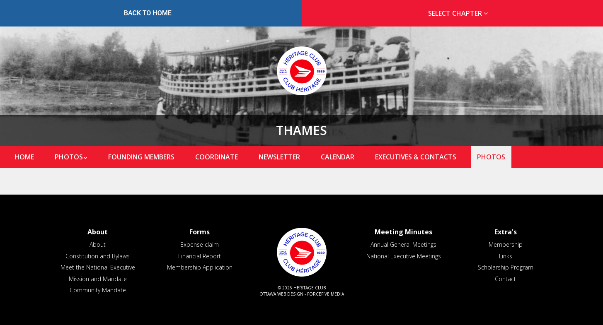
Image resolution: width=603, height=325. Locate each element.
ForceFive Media (325, 294)
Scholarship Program (505, 267)
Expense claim (199, 244)
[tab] (455, 13)
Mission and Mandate (98, 279)
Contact (505, 279)
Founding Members (141, 156)
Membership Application (199, 267)
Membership (506, 244)
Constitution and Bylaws (97, 256)
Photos (69, 156)
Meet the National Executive (98, 267)
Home (24, 156)
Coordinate (216, 156)
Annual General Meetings (403, 244)
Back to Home (148, 13)
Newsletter (279, 156)
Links (505, 256)
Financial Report (199, 256)
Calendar (337, 156)
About (98, 244)
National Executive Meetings (403, 256)
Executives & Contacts (415, 156)
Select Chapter (459, 13)
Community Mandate (98, 290)
